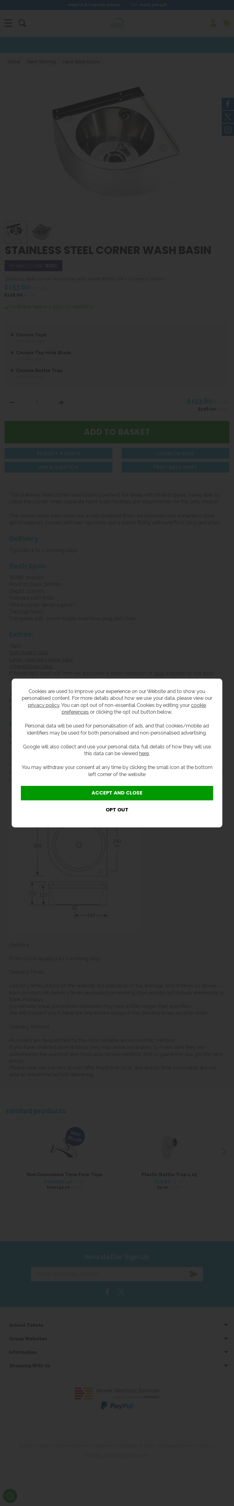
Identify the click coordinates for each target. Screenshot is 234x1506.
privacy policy (43, 705)
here (144, 753)
